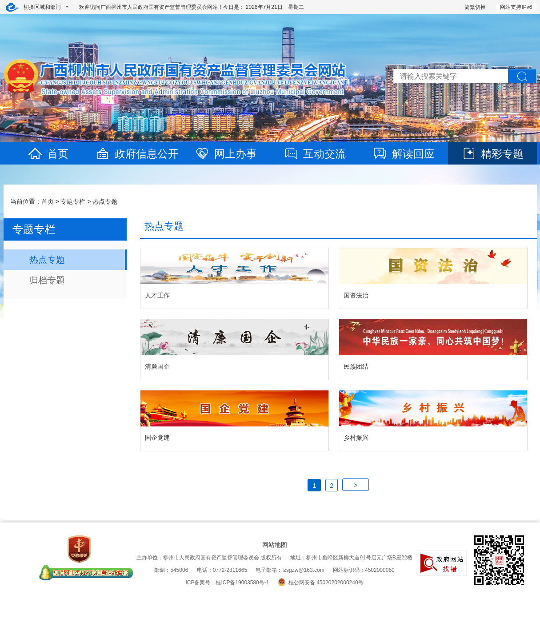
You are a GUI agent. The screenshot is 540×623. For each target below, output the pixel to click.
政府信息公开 (137, 154)
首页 (48, 154)
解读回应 (403, 154)
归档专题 (47, 280)
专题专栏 (72, 201)
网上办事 (226, 154)
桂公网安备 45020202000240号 (321, 582)
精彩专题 (492, 154)
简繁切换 (475, 7)
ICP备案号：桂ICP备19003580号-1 (227, 582)
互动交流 (315, 154)
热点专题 (104, 201)
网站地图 (274, 544)
